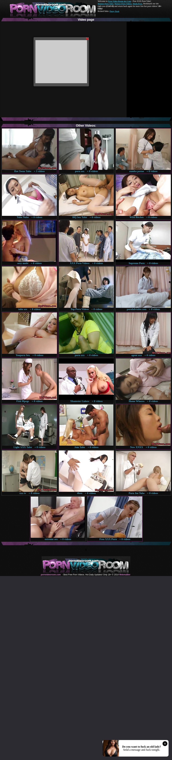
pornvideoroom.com (51, 574)
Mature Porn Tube (106, 4)
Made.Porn (137, 4)
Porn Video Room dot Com (119, 1)
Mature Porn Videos (123, 4)
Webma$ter (124, 574)
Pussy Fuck (114, 11)
